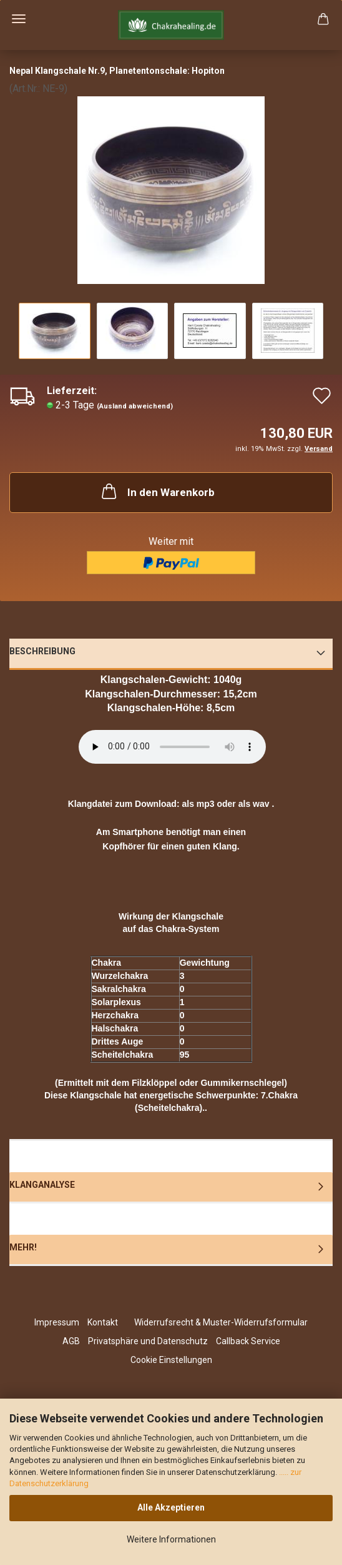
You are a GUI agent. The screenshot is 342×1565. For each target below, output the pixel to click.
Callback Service (248, 1341)
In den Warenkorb (157, 491)
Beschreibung (42, 651)
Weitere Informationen (171, 1539)
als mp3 (198, 804)
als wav (254, 804)
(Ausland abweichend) (135, 406)
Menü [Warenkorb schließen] (19, 18)
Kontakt (102, 1322)
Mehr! (23, 1247)
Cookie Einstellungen (171, 1360)
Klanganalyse (42, 1185)
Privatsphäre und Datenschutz (148, 1341)
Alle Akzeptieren (171, 1507)
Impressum (56, 1322)
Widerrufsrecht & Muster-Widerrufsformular (221, 1322)
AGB (71, 1341)
